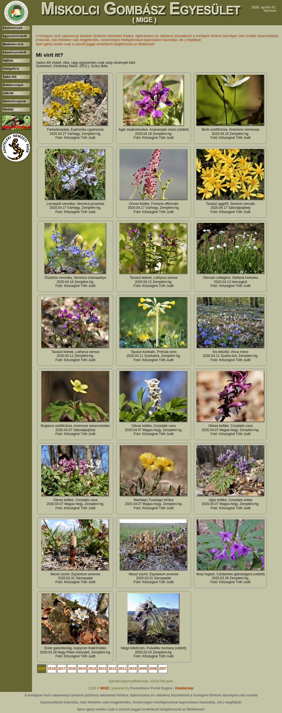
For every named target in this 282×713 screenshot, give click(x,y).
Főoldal (8, 109)
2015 (82, 669)
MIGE (104, 688)
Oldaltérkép (184, 688)
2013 (102, 669)
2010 (133, 669)
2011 (122, 669)
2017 (62, 669)
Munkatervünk (13, 44)
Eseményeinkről (14, 52)
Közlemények (12, 28)
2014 (92, 669)
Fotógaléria (11, 68)
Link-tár (8, 93)
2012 (112, 669)
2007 (163, 669)
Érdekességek (13, 85)
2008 (153, 669)
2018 (52, 669)
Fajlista (8, 60)
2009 (143, 669)
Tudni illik (10, 76)
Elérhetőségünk (14, 101)
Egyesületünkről (15, 36)
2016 (72, 669)
